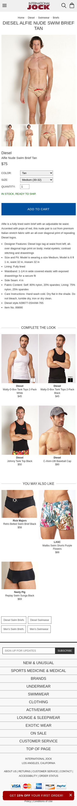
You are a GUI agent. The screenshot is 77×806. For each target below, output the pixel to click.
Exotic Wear (38, 725)
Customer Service (38, 741)
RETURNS (24, 771)
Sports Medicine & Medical (38, 671)
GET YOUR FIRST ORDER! (42, 795)
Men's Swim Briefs (13, 629)
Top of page (38, 749)
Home (21, 17)
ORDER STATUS (48, 776)
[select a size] (36, 179)
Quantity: (8, 186)
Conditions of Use (43, 801)
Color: (6, 173)
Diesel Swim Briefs (13, 620)
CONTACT (66, 771)
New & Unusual (38, 663)
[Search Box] (63, 5)
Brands (38, 679)
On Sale (38, 733)
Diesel (6, 153)
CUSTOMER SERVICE (45, 771)
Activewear (38, 710)
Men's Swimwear (39, 629)
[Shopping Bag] (72, 5)
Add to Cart (38, 209)
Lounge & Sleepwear (38, 718)
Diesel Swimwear (39, 620)
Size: (4, 179)
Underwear (38, 686)
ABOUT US (10, 771)
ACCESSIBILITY (28, 776)
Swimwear (38, 694)
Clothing (38, 702)
